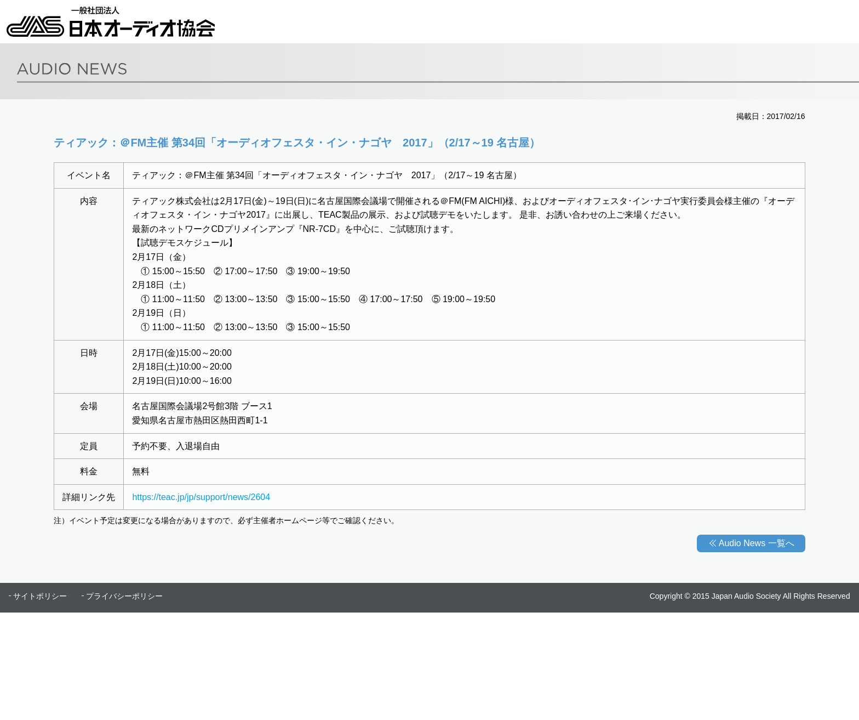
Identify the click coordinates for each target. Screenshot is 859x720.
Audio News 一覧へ (756, 543)
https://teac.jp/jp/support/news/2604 (201, 497)
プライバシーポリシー (124, 596)
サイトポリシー (40, 596)
